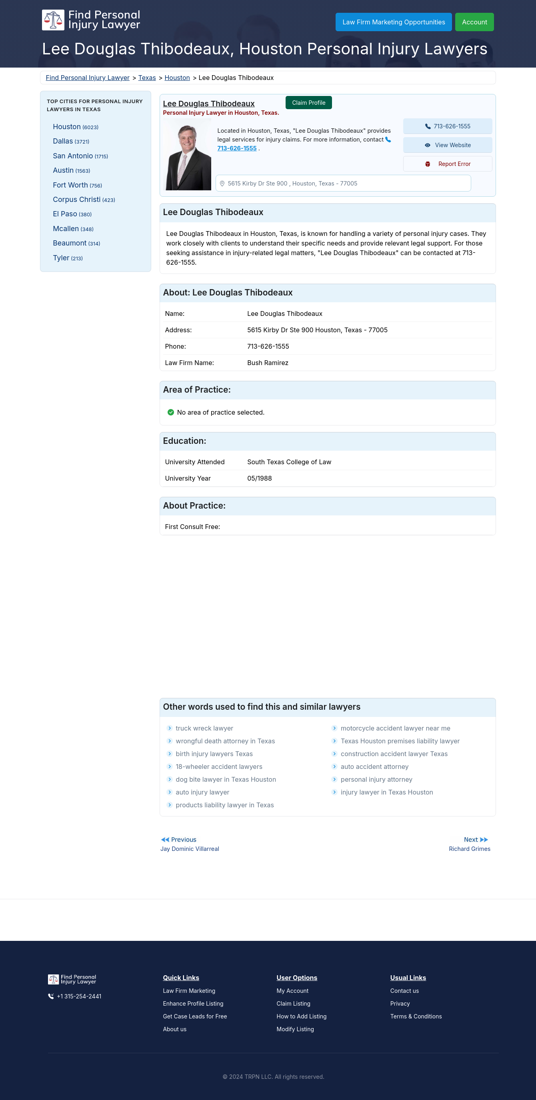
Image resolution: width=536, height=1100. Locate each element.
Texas (147, 78)
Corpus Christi (84, 199)
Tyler (68, 258)
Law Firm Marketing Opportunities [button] (393, 22)
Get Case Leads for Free (195, 1016)
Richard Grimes (469, 848)
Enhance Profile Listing (193, 1003)
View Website (448, 145)
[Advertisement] (95, 398)
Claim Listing (294, 1003)
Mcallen (73, 228)
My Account (293, 990)
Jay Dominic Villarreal (189, 848)
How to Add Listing (302, 1016)
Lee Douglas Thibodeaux (209, 103)
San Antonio (80, 156)
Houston (177, 78)
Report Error (448, 163)
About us (174, 1029)
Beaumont (76, 243)
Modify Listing (295, 1029)
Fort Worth (77, 185)
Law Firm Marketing (189, 990)
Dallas (71, 141)
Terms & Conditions (416, 1016)
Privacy (400, 1003)
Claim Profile (309, 102)
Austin (71, 170)
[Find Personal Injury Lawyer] (91, 22)
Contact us (404, 990)
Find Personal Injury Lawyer (88, 78)
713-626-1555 (448, 126)
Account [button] (474, 22)
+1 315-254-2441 (74, 996)
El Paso (72, 214)
